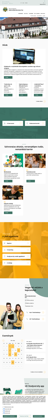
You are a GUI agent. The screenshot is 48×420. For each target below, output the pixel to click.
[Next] (44, 28)
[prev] (3, 341)
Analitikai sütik (7, 411)
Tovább (6, 77)
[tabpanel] (24, 28)
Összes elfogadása (38, 416)
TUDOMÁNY (31, 13)
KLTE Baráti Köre (31, 357)
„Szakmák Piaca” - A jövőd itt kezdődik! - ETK (39, 85)
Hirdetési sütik (7, 413)
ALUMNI (44, 15)
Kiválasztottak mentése (9, 416)
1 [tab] (18, 37)
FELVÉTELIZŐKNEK (33, 15)
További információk (6, 404)
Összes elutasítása (24, 416)
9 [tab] (27, 37)
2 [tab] (19, 37)
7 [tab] (25, 37)
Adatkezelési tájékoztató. (15, 402)
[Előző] (3, 28)
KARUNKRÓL (20, 13)
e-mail (12, 3)
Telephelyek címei (29, 306)
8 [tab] (26, 37)
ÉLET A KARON (37, 13)
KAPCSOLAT (43, 13)
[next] (22, 341)
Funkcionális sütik (8, 409)
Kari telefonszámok (29, 300)
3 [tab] (20, 37)
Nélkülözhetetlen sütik (9, 407)
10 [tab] (28, 37)
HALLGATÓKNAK (39, 15)
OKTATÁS (26, 13)
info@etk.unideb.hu (29, 303)
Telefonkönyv (6, 3)
